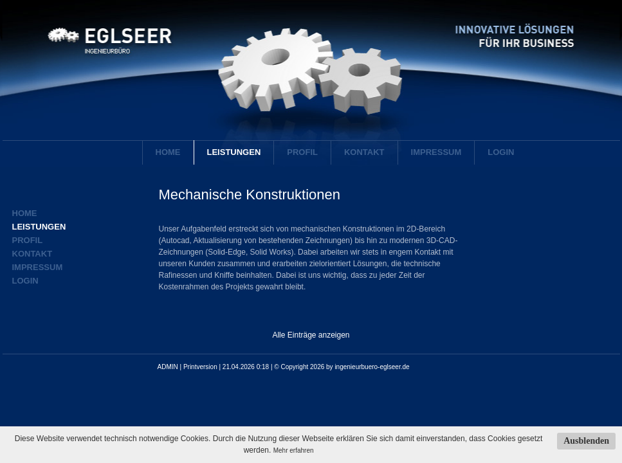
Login (501, 152)
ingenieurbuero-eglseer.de (371, 366)
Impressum (436, 152)
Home (168, 152)
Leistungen (234, 152)
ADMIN (168, 366)
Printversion (200, 366)
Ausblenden (586, 441)
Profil (302, 152)
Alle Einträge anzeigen (310, 335)
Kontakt (364, 152)
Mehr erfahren (293, 450)
